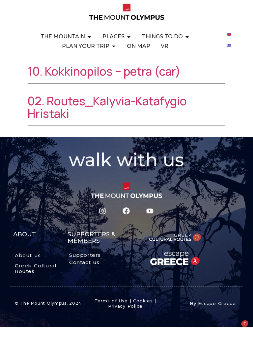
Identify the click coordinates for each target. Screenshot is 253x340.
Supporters (85, 255)
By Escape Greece (213, 303)
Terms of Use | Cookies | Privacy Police (125, 303)
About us (28, 255)
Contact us (84, 262)
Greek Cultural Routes (35, 268)
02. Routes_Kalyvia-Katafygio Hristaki (107, 107)
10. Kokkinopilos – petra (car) (104, 71)
